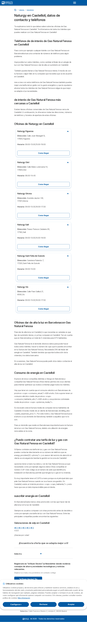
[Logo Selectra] (7, 2)
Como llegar (43, 153)
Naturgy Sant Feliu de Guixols (31, 256)
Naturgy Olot (23, 162)
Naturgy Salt (23, 224)
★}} (16, 528)
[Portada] (15, 10)
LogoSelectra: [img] (26, 619)
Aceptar (71, 604)
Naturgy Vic (22, 287)
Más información (24, 598)
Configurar (15, 604)
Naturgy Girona (24, 193)
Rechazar (43, 604)
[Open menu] (75, 3)
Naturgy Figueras (25, 131)
